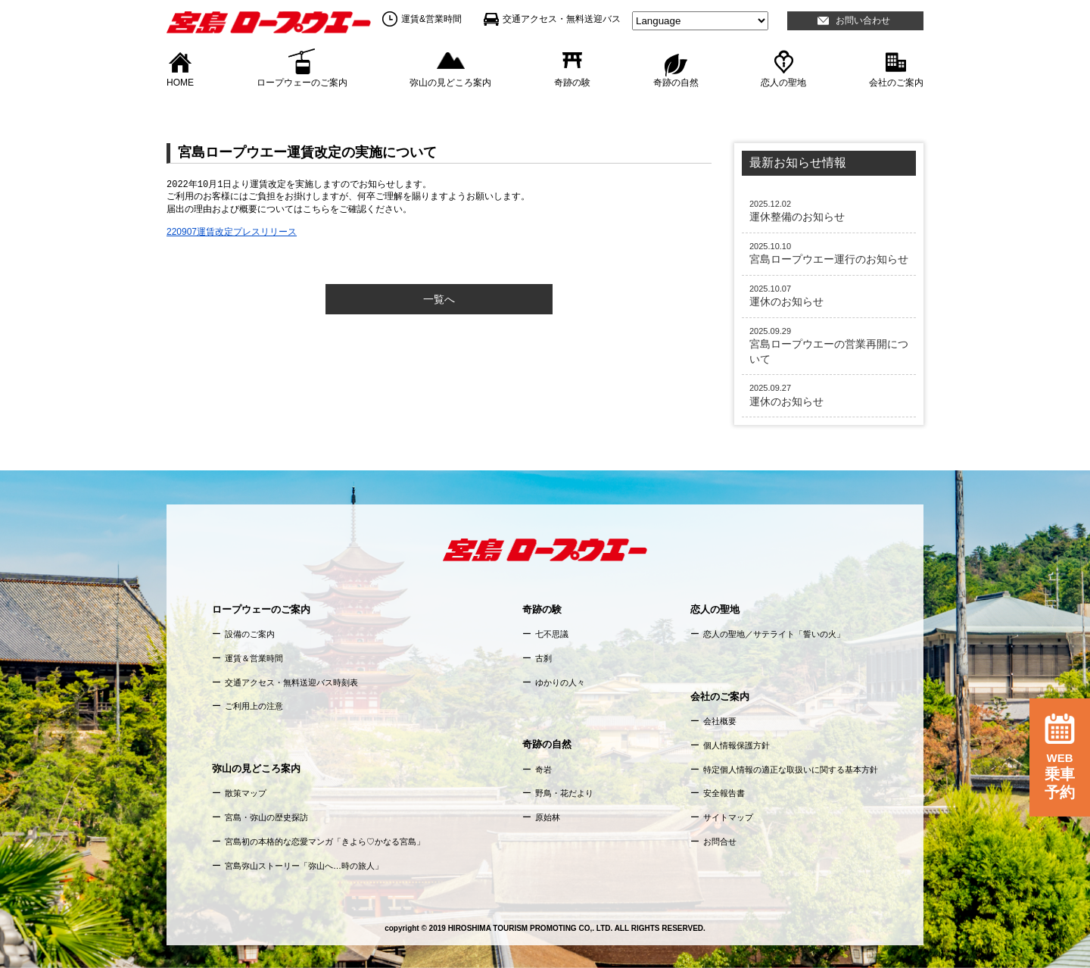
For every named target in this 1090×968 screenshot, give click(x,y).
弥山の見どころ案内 (450, 81)
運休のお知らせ (828, 295)
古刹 (543, 658)
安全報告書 (724, 793)
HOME (180, 81)
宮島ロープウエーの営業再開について (828, 345)
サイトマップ (728, 817)
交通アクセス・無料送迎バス (562, 19)
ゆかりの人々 (560, 682)
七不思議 (551, 634)
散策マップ (245, 793)
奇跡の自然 (676, 81)
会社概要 (720, 721)
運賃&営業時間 (431, 19)
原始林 (547, 817)
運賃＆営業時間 (254, 658)
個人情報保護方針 (736, 745)
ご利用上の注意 (254, 705)
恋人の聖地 (783, 81)
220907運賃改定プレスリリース (232, 231)
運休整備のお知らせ (828, 210)
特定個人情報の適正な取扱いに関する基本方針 (790, 769)
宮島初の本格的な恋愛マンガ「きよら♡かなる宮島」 (325, 841)
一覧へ (439, 299)
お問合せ (720, 841)
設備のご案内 (250, 634)
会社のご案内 (896, 81)
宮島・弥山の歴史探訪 (266, 817)
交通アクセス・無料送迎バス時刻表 (291, 682)
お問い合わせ (863, 20)
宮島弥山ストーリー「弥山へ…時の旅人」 (304, 865)
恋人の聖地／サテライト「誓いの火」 (774, 634)
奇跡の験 (572, 81)
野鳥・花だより (564, 793)
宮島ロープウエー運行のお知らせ (828, 253)
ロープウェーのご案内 (302, 81)
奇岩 (543, 769)
